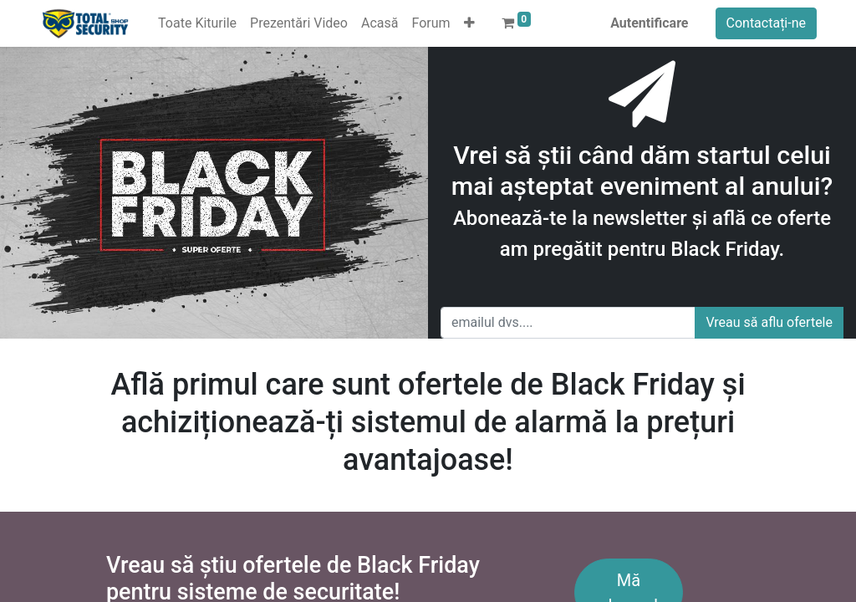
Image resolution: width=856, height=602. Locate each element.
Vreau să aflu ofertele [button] (769, 322)
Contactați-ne (766, 23)
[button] (469, 23)
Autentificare (649, 23)
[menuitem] (197, 23)
